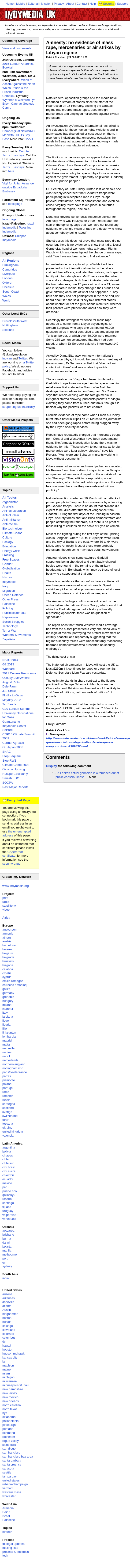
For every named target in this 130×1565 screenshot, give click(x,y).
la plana (7, 1016)
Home (10, 3)
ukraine (7, 1127)
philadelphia (10, 1421)
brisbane (8, 1234)
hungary (7, 1001)
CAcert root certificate (12, 854)
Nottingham (10, 325)
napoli (6, 1056)
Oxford (6, 282)
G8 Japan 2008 (12, 747)
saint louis (9, 1445)
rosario (7, 1199)
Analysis (8, 506)
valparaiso (9, 1215)
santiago (8, 1203)
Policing (7, 608)
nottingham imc (12, 1068)
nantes (6, 1052)
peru (5, 1187)
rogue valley (10, 1441)
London (7, 278)
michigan (8, 1377)
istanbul (7, 1009)
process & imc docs (15, 1552)
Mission (46, 3)
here (11, 171)
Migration (8, 590)
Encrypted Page (18, 800)
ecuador (7, 1179)
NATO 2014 (10, 660)
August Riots (11, 682)
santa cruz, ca (11, 1464)
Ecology (7, 542)
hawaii (6, 1345)
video (6, 909)
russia (6, 1100)
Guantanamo (11, 721)
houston (7, 1349)
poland (6, 1084)
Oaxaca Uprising (13, 769)
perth (5, 1258)
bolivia (6, 1151)
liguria (6, 1024)
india (5, 1278)
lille (4, 1028)
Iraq (4, 586)
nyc (4, 1413)
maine (6, 1369)
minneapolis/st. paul (15, 1385)
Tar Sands (9, 704)
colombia (8, 1175)
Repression (10, 617)
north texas (9, 1409)
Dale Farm (9, 686)
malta (6, 1044)
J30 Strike (9, 691)
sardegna (8, 1104)
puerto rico (9, 1191)
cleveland (8, 1330)
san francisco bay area (17, 1456)
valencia (8, 1135)
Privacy (59, 3)
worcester (8, 1496)
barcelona (9, 945)
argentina (8, 1147)
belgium (7, 953)
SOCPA (7, 782)
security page (11, 863)
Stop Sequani (11, 756)
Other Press (10, 599)
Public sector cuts (14, 613)
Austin (6, 1310)
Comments (58, 757)
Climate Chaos (12, 533)
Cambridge (9, 269)
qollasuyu (8, 1195)
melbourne (9, 1254)
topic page (15, 204)
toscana (7, 1123)
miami (6, 1373)
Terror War (9, 630)
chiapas (7, 1155)
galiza (6, 989)
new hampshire (12, 1389)
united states (11, 1480)
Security (108, 3)
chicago (7, 1326)
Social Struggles (13, 621)
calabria (7, 969)
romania (7, 1096)
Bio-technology (12, 528)
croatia (6, 973)
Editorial (33, 3)
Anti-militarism (12, 519)
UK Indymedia (44, 12)
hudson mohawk (13, 1353)
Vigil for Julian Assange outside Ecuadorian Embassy (18, 187)
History (7, 577)
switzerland (10, 1116)
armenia (7, 933)
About (70, 3)
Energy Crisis (11, 551)
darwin (6, 1242)
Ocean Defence (12, 595)
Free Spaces (11, 559)
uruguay (7, 1211)
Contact (82, 3)
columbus (8, 1337)
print (5, 898)
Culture (7, 537)
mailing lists (10, 1548)
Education (9, 546)
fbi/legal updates (13, 1544)
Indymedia (9, 582)
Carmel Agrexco (13, 742)
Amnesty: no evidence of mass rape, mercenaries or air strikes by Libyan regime (83, 47)
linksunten (9, 1032)
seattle (6, 1472)
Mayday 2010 (11, 700)
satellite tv (9, 905)
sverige (7, 1112)
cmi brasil (8, 1167)
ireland (6, 1005)
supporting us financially (18, 406)
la (3, 1361)
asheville (8, 1302)
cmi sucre (8, 1171)
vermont (7, 1488)
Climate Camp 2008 (15, 765)
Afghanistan (10, 502)
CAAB (29, 139)
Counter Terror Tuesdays (16, 153)
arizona (7, 1294)
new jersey (9, 1393)
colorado (8, 1334)
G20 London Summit (16, 708)
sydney (7, 1266)
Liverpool (8, 273)
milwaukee (9, 1381)
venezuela (9, 1219)
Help (93, 3)
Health (6, 573)
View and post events (16, 48)
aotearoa (8, 1230)
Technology (10, 626)
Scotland (8, 330)
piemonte (8, 1080)
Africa (6, 917)
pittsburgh (9, 1425)
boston (6, 1318)
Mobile (20, 3)
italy (5, 1012)
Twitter (23, 358)
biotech (7, 1532)
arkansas (8, 1298)
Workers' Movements (16, 635)
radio (5, 902)
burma (6, 1238)
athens (6, 937)
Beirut (6, 1512)
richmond (8, 1433)
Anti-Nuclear (10, 515)
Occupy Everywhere (16, 677)
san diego (8, 1448)
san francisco (11, 1452)
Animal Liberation (14, 510)
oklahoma (8, 1417)
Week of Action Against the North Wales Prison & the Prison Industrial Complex (18, 88)
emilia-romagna (12, 981)
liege (5, 1020)
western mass (11, 1492)
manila (6, 1250)
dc (4, 1341)
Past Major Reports (15, 787)
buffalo (6, 1322)
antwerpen (9, 929)
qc (4, 1262)
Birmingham (10, 265)
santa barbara (11, 1460)
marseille (8, 1048)
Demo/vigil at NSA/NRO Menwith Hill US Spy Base (18, 135)
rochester (8, 1437)
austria (6, 941)
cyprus (6, 977)
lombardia (9, 1036)
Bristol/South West (14, 321)
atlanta (6, 1306)
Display (51, 766)
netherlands (10, 1060)
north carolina (11, 1405)
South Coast (10, 291)
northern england (13, 1064)
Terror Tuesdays (13, 167)
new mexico (10, 1397)
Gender (7, 564)
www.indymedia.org (15, 886)
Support (122, 3)
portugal (7, 1088)
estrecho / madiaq (14, 985)
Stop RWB (9, 760)
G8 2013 (8, 664)
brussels (8, 961)
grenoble (8, 997)
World (6, 300)
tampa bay (9, 1476)
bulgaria (7, 965)
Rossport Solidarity (15, 773)
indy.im (7, 358)
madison (8, 1365)
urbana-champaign (15, 1484)
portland (7, 1429)
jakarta (6, 1246)
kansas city (9, 1357)
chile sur (8, 1163)
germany (8, 993)
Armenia (8, 1508)
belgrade (8, 957)
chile (5, 1159)
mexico (7, 1183)
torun (5, 1120)
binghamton (10, 1314)
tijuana (6, 1207)
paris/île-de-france (14, 1072)
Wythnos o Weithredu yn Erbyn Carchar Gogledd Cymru (18, 104)
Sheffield (8, 287)
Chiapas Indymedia (14, 238)
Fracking (8, 555)
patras (6, 1076)
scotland (8, 1108)
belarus (7, 949)
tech (5, 1555)
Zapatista (8, 639)
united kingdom (12, 1131)
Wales (6, 296)
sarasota (8, 1468)
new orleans (10, 1401)
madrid (7, 1040)
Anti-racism (10, 524)
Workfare (8, 669)
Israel (6, 1516)
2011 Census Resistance (19, 673)
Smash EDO (10, 778)
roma (5, 1092)
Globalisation (11, 568)
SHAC (6, 751)
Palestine (8, 604)
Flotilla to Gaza (12, 695)
